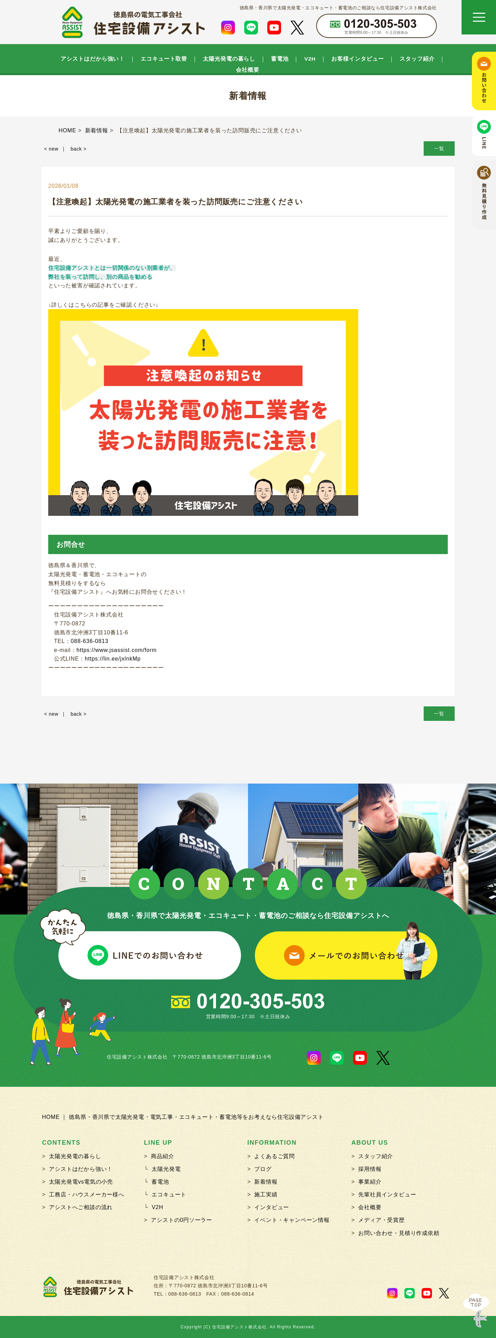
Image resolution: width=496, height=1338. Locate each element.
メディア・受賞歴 (381, 1220)
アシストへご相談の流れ (81, 1207)
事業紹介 (369, 1182)
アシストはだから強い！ (93, 59)
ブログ (262, 1169)
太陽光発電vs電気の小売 (81, 1182)
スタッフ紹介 (417, 59)
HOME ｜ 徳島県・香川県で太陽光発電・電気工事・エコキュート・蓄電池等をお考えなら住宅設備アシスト (183, 1117)
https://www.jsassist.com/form (116, 650)
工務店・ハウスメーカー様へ (86, 1194)
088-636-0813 (89, 641)
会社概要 (247, 70)
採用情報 (369, 1169)
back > (78, 149)
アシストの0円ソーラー (181, 1220)
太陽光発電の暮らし (229, 59)
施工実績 (265, 1194)
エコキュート (169, 1194)
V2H (310, 59)
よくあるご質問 (274, 1156)
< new (51, 149)
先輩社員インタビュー (387, 1194)
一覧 (439, 148)
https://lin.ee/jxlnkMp (113, 659)
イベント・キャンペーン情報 (291, 1220)
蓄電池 (280, 59)
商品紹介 (162, 1156)
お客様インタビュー (357, 59)
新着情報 (265, 1182)
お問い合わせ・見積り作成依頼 (398, 1233)
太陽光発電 (166, 1169)
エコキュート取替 (164, 59)
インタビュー (271, 1207)
